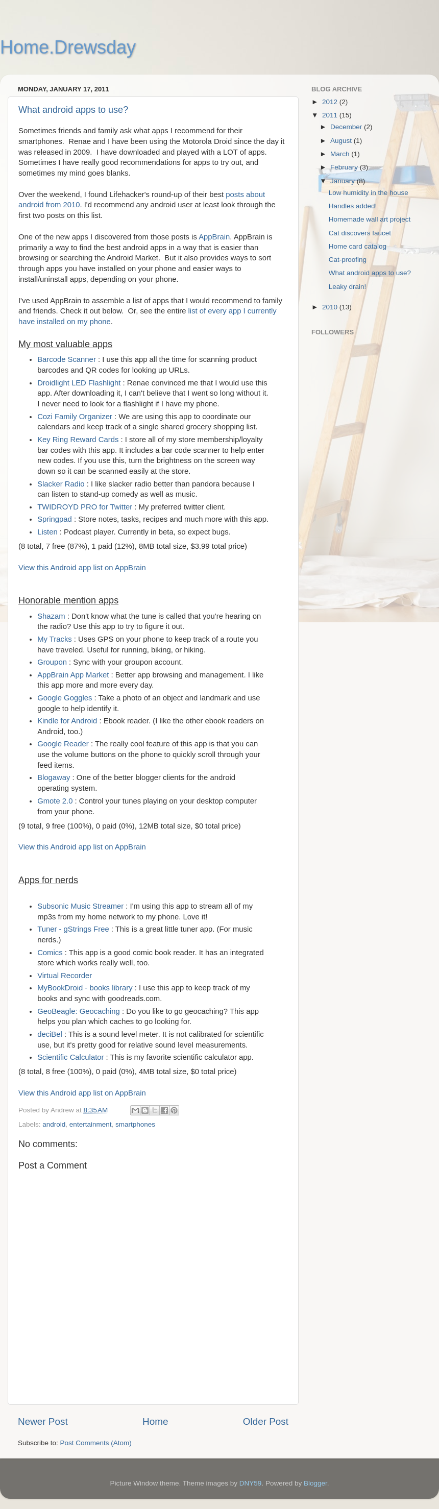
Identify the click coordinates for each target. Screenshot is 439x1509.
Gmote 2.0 (54, 801)
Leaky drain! (348, 286)
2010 (330, 307)
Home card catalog (357, 246)
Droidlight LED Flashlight (78, 383)
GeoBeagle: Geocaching (78, 1011)
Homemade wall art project (370, 219)
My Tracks (54, 639)
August (342, 140)
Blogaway (53, 777)
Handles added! (353, 206)
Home (155, 1421)
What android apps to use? (73, 110)
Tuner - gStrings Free (73, 929)
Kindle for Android (67, 721)
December (347, 127)
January (343, 181)
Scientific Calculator (70, 1057)
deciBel (49, 1034)
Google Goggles (64, 698)
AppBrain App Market (73, 675)
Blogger (315, 1483)
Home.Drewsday (68, 47)
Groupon (52, 662)
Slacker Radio (60, 484)
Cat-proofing (348, 259)
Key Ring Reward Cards (77, 439)
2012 (330, 102)
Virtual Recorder (64, 975)
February (345, 167)
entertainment (90, 1124)
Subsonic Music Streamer (80, 906)
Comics (49, 952)
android (53, 1124)
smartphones (135, 1124)
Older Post (265, 1421)
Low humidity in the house (368, 193)
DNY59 (250, 1483)
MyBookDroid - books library (84, 988)
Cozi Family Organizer (74, 416)
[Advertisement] (352, 587)
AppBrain (214, 237)
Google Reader (63, 744)
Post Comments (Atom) (96, 1443)
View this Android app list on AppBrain (82, 568)
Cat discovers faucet (360, 233)
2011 (330, 115)
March (340, 154)
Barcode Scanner (66, 359)
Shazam (51, 616)
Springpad (54, 519)
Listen (47, 532)
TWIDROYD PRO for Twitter (84, 507)
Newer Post (43, 1421)
